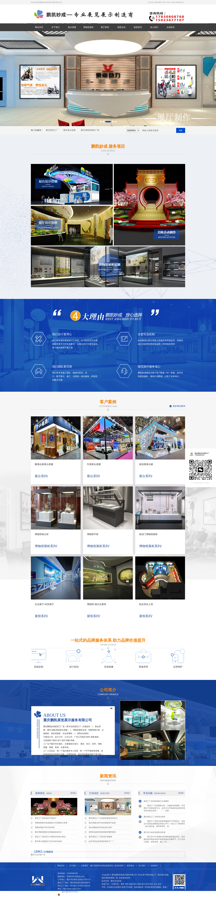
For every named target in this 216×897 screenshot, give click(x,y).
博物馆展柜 (88, 27)
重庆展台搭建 (69, 130)
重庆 (122, 884)
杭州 (151, 884)
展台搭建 (72, 27)
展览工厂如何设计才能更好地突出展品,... (51, 837)
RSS (163, 2)
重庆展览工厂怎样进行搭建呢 (100, 837)
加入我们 (154, 27)
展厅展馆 (105, 27)
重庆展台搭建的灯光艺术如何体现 (48, 841)
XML (168, 2)
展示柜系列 (119, 866)
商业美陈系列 (107, 866)
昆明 (139, 884)
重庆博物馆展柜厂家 (90, 130)
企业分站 (150, 2)
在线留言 (171, 27)
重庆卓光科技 (116, 881)
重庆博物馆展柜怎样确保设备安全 (48, 832)
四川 (135, 884)
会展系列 (84, 866)
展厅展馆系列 (96, 866)
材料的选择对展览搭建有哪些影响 (102, 832)
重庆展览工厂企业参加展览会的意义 (103, 818)
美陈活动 (121, 27)
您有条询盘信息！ (178, 2)
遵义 (143, 884)
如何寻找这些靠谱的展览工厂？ (101, 841)
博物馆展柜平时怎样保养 (45, 827)
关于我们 (55, 27)
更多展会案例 (179, 406)
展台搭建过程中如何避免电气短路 (102, 823)
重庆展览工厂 (52, 130)
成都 (131, 884)
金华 (159, 884)
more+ (73, 793)
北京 (155, 884)
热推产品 (105, 884)
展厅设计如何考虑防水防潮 (154, 833)
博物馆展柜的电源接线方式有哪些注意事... (52, 823)
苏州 (147, 884)
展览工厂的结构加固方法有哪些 (156, 802)
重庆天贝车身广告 (38, 855)
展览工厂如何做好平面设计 (45, 818)
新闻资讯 (138, 27)
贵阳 (127, 884)
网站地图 (158, 2)
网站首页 (39, 27)
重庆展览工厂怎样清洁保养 (154, 817)
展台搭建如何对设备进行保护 (100, 827)
